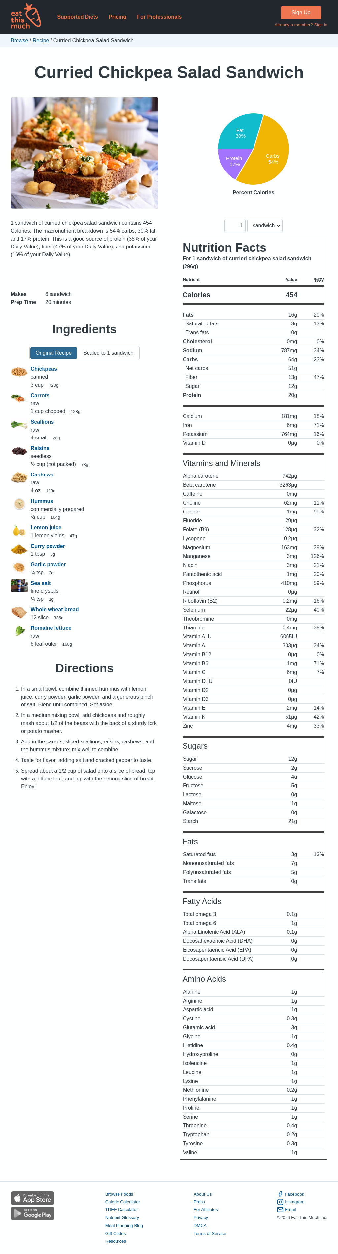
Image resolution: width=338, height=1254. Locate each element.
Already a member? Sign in (301, 24)
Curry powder (48, 546)
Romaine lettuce (51, 628)
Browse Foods (119, 1194)
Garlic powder (48, 564)
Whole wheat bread (55, 609)
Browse (19, 40)
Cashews (42, 474)
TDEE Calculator (121, 1209)
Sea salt (41, 583)
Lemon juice (46, 527)
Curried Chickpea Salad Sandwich (169, 72)
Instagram (290, 1202)
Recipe (41, 40)
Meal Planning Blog (124, 1225)
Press (199, 1201)
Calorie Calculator (122, 1201)
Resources (115, 1241)
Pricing (117, 16)
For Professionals (159, 16)
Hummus (42, 501)
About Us (203, 1194)
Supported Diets (77, 16)
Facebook (290, 1194)
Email (286, 1209)
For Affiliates (206, 1209)
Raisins (40, 448)
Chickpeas (44, 369)
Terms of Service (210, 1233)
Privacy (201, 1217)
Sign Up (301, 12)
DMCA (200, 1225)
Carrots (40, 395)
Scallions (42, 422)
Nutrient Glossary (122, 1217)
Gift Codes (115, 1233)
